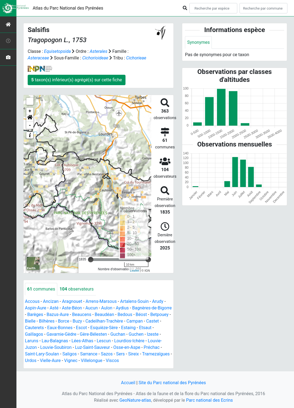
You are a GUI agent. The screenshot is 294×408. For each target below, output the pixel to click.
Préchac (151, 347)
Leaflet (134, 270)
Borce (63, 321)
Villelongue (91, 360)
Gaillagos (34, 334)
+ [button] (30, 111)
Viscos (112, 360)
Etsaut (145, 327)
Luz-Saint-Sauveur (92, 347)
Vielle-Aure (50, 360)
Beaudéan (104, 314)
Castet (152, 321)
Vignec (71, 360)
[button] (29, 118)
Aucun (91, 308)
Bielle (30, 321)
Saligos (69, 354)
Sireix (133, 354)
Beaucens (81, 314)
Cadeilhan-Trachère (104, 321)
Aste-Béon (72, 308)
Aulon (106, 308)
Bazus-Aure (58, 314)
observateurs (76, 289)
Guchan (117, 334)
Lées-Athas (82, 340)
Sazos (107, 354)
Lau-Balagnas (55, 340)
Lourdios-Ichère (129, 340)
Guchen (136, 334)
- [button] (30, 125)
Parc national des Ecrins (209, 400)
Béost (141, 314)
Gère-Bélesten (93, 334)
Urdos (30, 360)
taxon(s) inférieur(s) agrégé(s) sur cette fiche (76, 79)
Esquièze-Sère (104, 327)
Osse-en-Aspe (126, 347)
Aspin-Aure (35, 308)
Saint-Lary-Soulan (42, 354)
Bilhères (47, 321)
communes (41, 289)
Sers (120, 354)
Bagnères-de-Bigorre (152, 308)
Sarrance (88, 354)
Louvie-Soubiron (56, 347)
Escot (81, 327)
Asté (54, 308)
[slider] (90, 259)
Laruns (31, 340)
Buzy (77, 321)
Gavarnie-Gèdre (61, 334)
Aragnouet (72, 301)
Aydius (122, 308)
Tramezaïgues (156, 354)
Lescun (104, 340)
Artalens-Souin (134, 301)
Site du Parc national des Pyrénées (172, 382)
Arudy (157, 301)
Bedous (125, 314)
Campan (134, 321)
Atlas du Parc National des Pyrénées (68, 8)
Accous (32, 301)
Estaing (128, 327)
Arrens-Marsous (101, 301)
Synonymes (198, 42)
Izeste (153, 334)
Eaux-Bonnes (59, 327)
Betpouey (159, 314)
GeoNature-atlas (135, 400)
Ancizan (51, 301)
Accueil (128, 382)
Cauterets (34, 327)
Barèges (35, 314)
